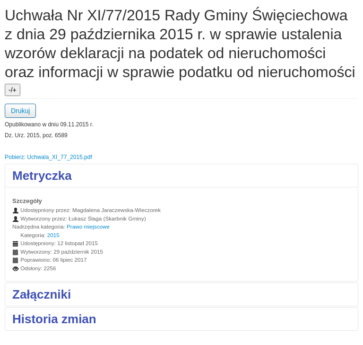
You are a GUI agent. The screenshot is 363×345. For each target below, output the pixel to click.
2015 (53, 235)
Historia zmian (54, 319)
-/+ (13, 90)
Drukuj (20, 111)
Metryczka (42, 175)
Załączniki (41, 294)
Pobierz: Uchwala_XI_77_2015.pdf (48, 157)
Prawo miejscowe (88, 226)
